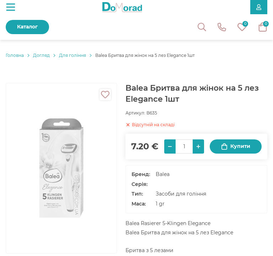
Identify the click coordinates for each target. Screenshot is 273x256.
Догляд (41, 55)
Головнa (15, 55)
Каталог (27, 26)
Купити (235, 146)
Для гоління (72, 55)
